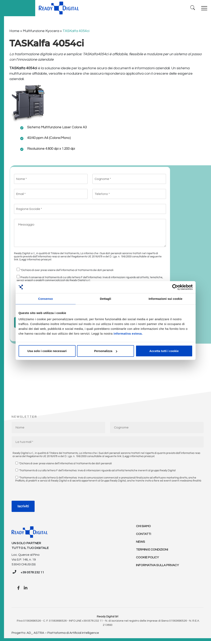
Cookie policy (147, 557)
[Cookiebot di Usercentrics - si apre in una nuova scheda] (175, 287)
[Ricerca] (192, 7)
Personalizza (105, 351)
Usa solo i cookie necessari (47, 351)
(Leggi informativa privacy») (35, 258)
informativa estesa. (128, 333)
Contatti (144, 533)
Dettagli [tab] (105, 298)
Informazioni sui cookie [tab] (165, 298)
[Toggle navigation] (204, 7)
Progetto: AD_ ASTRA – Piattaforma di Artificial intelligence (55, 631)
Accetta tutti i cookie (164, 351)
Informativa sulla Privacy (158, 565)
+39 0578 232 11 (32, 571)
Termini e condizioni (152, 549)
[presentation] (42, 491)
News (140, 541)
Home (14, 29)
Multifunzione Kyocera (41, 29)
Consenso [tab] (45, 298)
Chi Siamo (143, 525)
